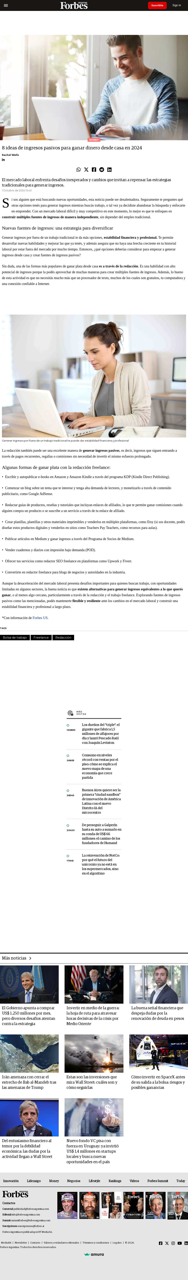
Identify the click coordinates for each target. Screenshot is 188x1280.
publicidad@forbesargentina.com (31, 1209)
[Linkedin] (186, 1243)
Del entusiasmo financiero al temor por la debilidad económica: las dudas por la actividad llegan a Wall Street (27, 1149)
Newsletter (21, 1243)
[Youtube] (179, 1243)
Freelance (41, 637)
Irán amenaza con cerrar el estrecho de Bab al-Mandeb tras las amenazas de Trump (29, 1082)
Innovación (11, 1181)
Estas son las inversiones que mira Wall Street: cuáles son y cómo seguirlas (92, 1082)
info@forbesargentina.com (26, 1214)
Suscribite (158, 5)
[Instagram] (173, 1243)
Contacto (35, 1243)
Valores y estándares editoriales (61, 1243)
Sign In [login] (178, 5)
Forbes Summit (157, 1181)
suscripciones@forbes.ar (31, 1226)
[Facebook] (160, 1243)
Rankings (115, 1181)
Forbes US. (40, 618)
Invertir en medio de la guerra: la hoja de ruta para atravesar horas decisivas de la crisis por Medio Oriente (93, 1016)
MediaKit (6, 1243)
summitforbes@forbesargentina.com (30, 1220)
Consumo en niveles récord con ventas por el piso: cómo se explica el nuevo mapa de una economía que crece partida (100, 767)
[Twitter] (167, 1243)
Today (180, 1181)
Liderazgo (34, 1181)
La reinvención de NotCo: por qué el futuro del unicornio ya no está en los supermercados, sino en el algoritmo (101, 864)
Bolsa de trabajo (15, 637)
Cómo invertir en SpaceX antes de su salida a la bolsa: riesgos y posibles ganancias (158, 1082)
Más (98, 712)
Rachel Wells (10, 154)
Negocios (73, 1181)
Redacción (63, 637)
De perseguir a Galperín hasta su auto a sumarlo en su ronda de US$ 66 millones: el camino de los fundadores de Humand (101, 834)
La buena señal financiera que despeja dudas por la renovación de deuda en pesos (157, 1013)
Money (54, 1181)
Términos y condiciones (95, 1243)
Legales (117, 1243)
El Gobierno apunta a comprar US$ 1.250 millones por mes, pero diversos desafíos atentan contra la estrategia (28, 1016)
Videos (134, 1181)
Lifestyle (94, 1181)
